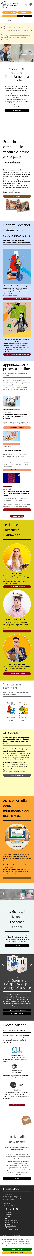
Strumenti (10, 16)
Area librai (7, 1216)
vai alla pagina (17, 196)
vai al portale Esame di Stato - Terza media (17, 631)
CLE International (17, 1055)
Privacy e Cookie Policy (11, 1220)
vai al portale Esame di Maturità (17, 673)
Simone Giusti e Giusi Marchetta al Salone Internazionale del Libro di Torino (16, 493)
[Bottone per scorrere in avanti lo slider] (31, 95)
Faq (6, 1218)
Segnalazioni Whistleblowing (12, 1222)
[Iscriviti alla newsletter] (17, 1209)
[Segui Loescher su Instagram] (8, 1209)
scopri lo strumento (17, 775)
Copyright (7, 1224)
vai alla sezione (17, 110)
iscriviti (17, 1178)
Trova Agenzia (8, 1214)
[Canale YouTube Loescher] (14, 1209)
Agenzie (24, 16)
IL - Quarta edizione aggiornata (17, 1010)
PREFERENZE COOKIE (17, 1253)
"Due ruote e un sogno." (12, 450)
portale (24, 854)
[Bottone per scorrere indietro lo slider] (2, 95)
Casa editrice (8, 1212)
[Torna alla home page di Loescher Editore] (9, 4)
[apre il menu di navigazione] (30, 4)
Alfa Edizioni (17, 1090)
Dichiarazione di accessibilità (12, 1229)
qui (3, 1243)
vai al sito (17, 945)
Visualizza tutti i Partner (17, 1105)
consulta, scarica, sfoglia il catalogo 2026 (17, 299)
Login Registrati (24, 12)
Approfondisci (17, 510)
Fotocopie (7, 1227)
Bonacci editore (17, 1073)
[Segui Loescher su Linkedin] (11, 1209)
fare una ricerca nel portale (20, 35)
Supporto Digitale (10, 12)
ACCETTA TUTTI (17, 1249)
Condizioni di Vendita (10, 1226)
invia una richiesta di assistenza (17, 878)
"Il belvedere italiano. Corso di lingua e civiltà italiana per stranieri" (15, 416)
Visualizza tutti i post (17, 516)
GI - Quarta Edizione (17, 1013)
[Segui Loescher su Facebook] (4, 1209)
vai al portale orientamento (17, 586)
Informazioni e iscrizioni (17, 427)
